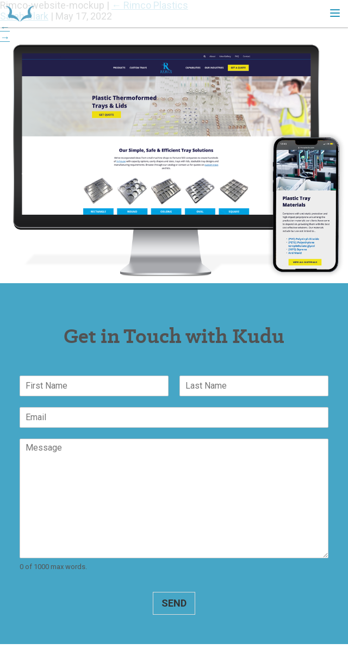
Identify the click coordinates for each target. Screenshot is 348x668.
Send (174, 603)
